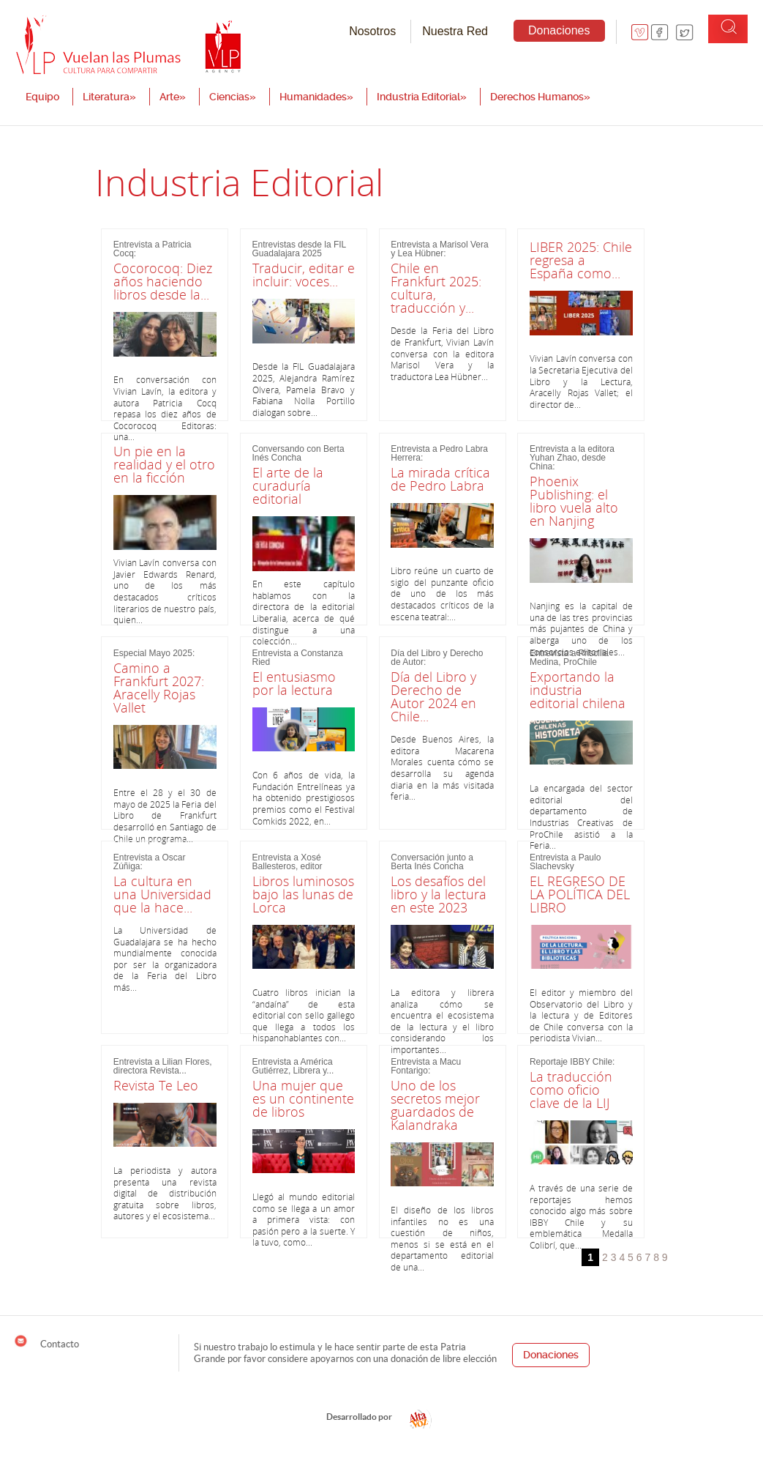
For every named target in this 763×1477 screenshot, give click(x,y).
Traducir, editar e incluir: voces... (303, 274)
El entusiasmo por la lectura (294, 683)
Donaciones (559, 30)
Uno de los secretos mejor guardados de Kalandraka (435, 1105)
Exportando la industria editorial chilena (577, 690)
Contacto (46, 1341)
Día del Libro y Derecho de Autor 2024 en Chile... (433, 696)
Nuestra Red (455, 31)
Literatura (109, 97)
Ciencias (232, 97)
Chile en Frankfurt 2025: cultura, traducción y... (436, 287)
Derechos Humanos (540, 97)
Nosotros (372, 31)
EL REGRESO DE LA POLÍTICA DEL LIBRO (580, 894)
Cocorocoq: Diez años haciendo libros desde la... (162, 281)
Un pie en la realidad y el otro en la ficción (164, 464)
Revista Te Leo (155, 1085)
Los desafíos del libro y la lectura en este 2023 (438, 894)
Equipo (42, 97)
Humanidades (316, 97)
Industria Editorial (422, 97)
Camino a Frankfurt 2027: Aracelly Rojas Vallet (158, 687)
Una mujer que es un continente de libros (303, 1098)
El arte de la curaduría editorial (287, 485)
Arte (172, 97)
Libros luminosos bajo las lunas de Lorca (303, 894)
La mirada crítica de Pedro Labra (440, 479)
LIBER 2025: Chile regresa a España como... (581, 260)
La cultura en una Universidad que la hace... (162, 894)
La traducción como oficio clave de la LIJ (571, 1090)
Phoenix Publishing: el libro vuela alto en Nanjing (574, 500)
